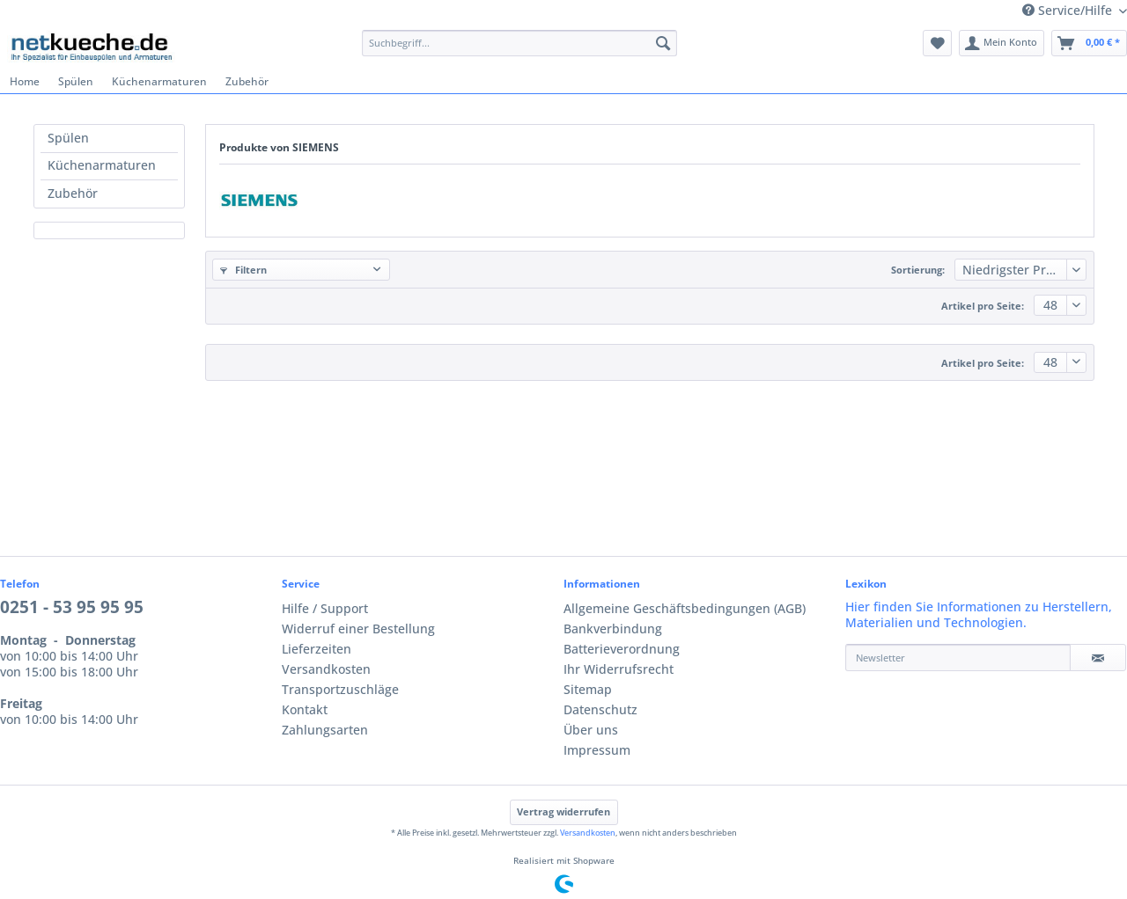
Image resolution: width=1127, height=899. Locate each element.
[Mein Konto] (1002, 43)
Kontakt (305, 710)
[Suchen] (663, 43)
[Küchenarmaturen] (159, 81)
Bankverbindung (613, 629)
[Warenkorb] (1089, 43)
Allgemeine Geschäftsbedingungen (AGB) (685, 609)
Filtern (243, 270)
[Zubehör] (246, 81)
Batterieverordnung (622, 649)
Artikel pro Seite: (982, 306)
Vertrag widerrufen (563, 812)
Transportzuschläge (340, 690)
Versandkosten (326, 669)
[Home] (24, 81)
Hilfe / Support (325, 609)
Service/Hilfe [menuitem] (1069, 10)
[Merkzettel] (937, 43)
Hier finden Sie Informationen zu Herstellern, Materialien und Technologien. (978, 615)
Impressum (597, 750)
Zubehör (73, 193)
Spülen (68, 138)
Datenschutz (600, 710)
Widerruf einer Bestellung (358, 629)
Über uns (591, 730)
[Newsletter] (958, 657)
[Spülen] (75, 81)
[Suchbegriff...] (519, 43)
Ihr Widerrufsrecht (619, 669)
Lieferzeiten (316, 649)
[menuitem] (519, 50)
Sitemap (588, 690)
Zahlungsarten (325, 730)
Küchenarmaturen (102, 165)
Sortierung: (918, 270)
